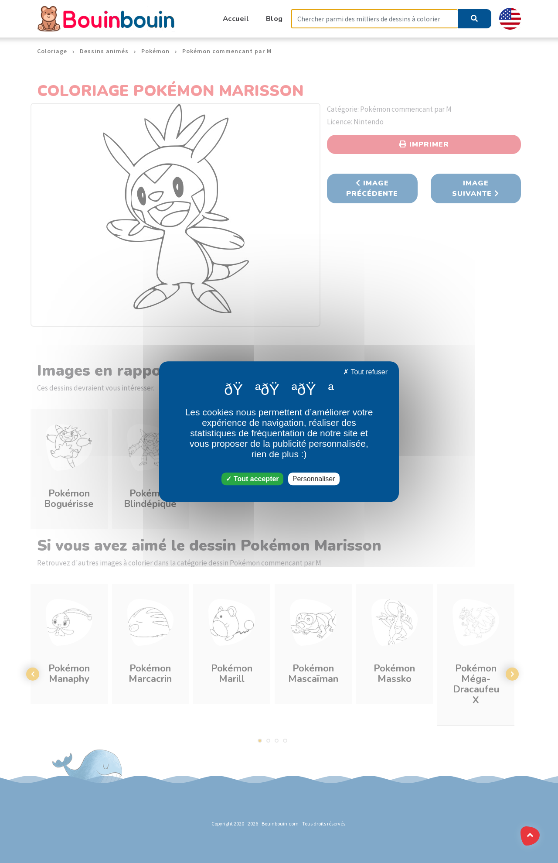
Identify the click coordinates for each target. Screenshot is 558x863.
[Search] (374, 19)
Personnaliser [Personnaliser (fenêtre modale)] (314, 479)
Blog (274, 19)
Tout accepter (252, 479)
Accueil (236, 19)
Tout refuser (365, 372)
